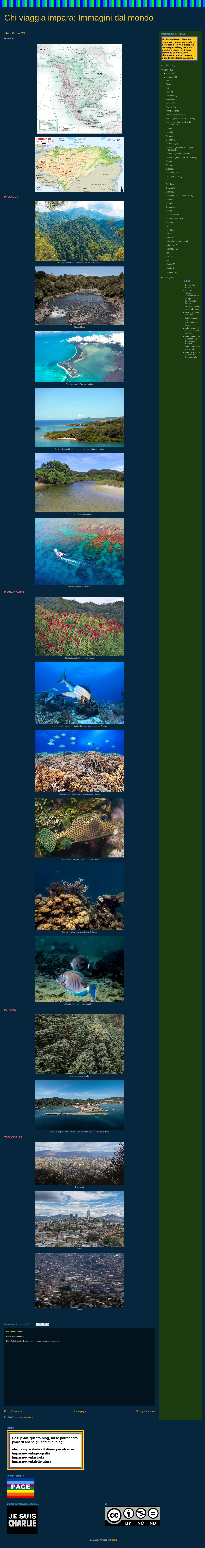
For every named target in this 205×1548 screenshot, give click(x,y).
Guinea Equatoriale (174, 218)
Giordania (170, 184)
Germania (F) (172, 140)
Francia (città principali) (176, 115)
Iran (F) (169, 253)
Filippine (169, 92)
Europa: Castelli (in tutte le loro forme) (192, 301)
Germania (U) (172, 144)
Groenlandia (171, 203)
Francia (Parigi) (172, 111)
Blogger (113, 1540)
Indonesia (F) (171, 245)
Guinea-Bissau (172, 215)
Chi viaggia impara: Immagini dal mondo (79, 17)
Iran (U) (169, 256)
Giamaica (170, 165)
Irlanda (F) (170, 264)
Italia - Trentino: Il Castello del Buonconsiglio (192, 354)
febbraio (170, 77)
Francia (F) (170, 103)
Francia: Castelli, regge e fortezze (192, 308)
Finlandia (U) (171, 99)
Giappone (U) (172, 173)
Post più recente (13, 1411)
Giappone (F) (171, 169)
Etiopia (169, 84)
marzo (169, 73)
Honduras (170, 230)
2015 (166, 277)
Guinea (169, 211)
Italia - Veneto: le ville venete (192, 348)
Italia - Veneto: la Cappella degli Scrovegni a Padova (192, 339)
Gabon (169, 128)
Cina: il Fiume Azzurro (191, 286)
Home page (79, 1411)
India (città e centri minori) (177, 241)
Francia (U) (171, 107)
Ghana (169, 161)
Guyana (169, 222)
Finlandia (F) (171, 95)
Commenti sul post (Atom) (22, 1417)
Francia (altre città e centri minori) (180, 118)
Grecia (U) (170, 192)
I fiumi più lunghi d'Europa (192, 313)
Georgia (169, 136)
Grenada (169, 199)
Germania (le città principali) (178, 154)
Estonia (169, 80)
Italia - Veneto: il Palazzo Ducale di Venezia (192, 330)
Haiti (168, 226)
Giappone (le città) (174, 176)
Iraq (167, 260)
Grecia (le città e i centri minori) (179, 195)
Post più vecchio (145, 1411)
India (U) (169, 237)
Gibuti (168, 180)
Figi (167, 88)
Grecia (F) (170, 188)
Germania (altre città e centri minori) (181, 157)
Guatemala (170, 207)
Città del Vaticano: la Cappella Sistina (192, 292)
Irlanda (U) (170, 268)
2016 (166, 70)
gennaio (170, 273)
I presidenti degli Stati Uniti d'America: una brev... (192, 321)
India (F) (169, 234)
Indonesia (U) (172, 249)
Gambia (169, 132)
